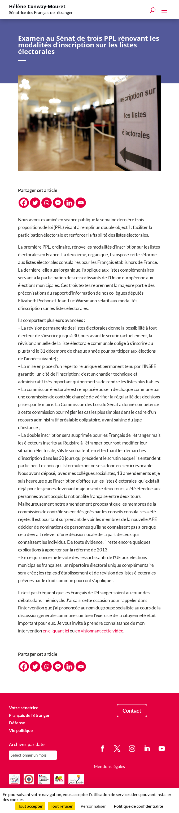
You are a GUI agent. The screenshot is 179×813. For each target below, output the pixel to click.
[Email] (81, 202)
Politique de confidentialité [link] (138, 805)
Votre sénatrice (23, 707)
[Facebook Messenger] (58, 202)
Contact (132, 710)
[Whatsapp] (46, 202)
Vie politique (21, 730)
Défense (17, 722)
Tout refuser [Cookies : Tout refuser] (62, 805)
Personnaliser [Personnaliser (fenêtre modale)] (93, 805)
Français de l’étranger (29, 715)
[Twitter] (35, 202)
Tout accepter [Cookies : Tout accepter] (30, 805)
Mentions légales (109, 766)
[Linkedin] (69, 202)
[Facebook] (24, 202)
